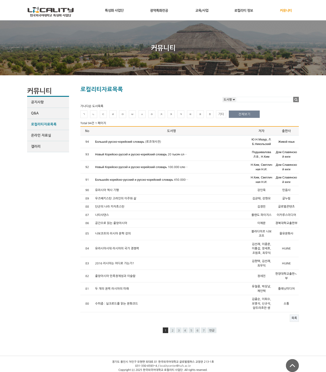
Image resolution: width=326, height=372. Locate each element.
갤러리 (36, 146)
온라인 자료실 (41, 135)
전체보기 (244, 114)
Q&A (35, 113)
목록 (294, 318)
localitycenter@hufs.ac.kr (175, 366)
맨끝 (212, 330)
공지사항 (37, 102)
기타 (221, 114)
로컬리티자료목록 (44, 124)
